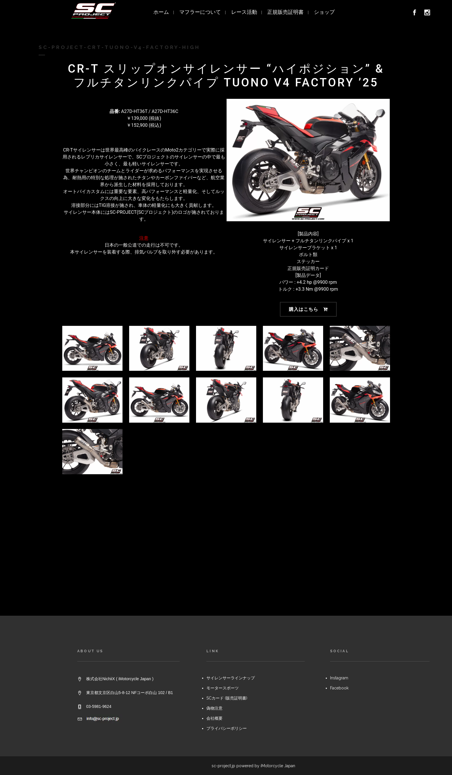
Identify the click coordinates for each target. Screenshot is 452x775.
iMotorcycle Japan (278, 630)
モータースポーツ (222, 553)
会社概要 (214, 583)
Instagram (339, 543)
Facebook (339, 553)
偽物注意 (214, 573)
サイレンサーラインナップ (230, 543)
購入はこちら (308, 309)
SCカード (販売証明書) (226, 563)
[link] (416, 13)
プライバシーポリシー (226, 593)
